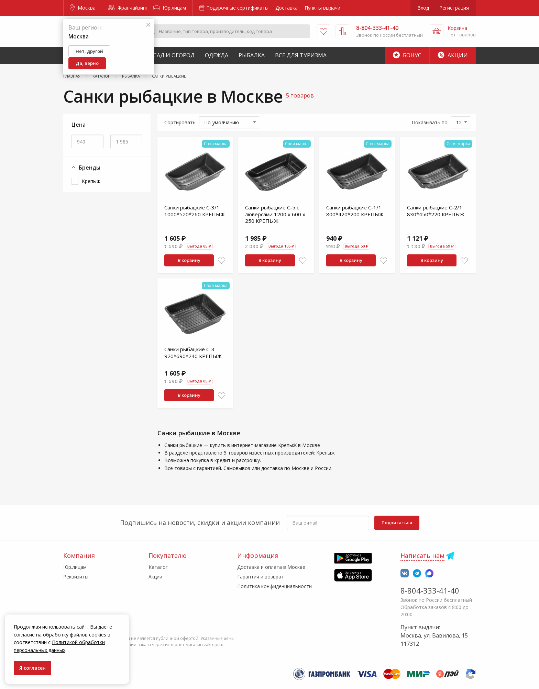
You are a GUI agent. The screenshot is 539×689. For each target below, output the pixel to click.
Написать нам (422, 555)
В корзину (189, 260)
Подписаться (397, 522)
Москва (83, 7)
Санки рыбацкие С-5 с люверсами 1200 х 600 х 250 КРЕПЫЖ (275, 214)
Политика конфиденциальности (274, 586)
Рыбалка (252, 55)
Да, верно (87, 63)
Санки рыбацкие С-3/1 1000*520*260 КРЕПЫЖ (194, 211)
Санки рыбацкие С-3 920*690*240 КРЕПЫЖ (193, 352)
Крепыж (91, 181)
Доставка (286, 7)
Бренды (86, 167)
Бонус (407, 55)
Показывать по (430, 122)
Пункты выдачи (322, 7)
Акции (453, 55)
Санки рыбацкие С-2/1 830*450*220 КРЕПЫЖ (435, 211)
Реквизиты (75, 576)
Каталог (158, 567)
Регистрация (454, 7)
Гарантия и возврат (260, 576)
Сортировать (180, 122)
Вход (423, 7)
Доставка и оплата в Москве (271, 567)
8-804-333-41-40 (429, 590)
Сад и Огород (174, 55)
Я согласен (32, 668)
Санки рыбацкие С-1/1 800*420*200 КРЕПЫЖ (355, 211)
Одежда (216, 55)
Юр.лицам (169, 7)
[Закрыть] (148, 24)
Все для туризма (301, 55)
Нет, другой (89, 51)
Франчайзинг (128, 7)
